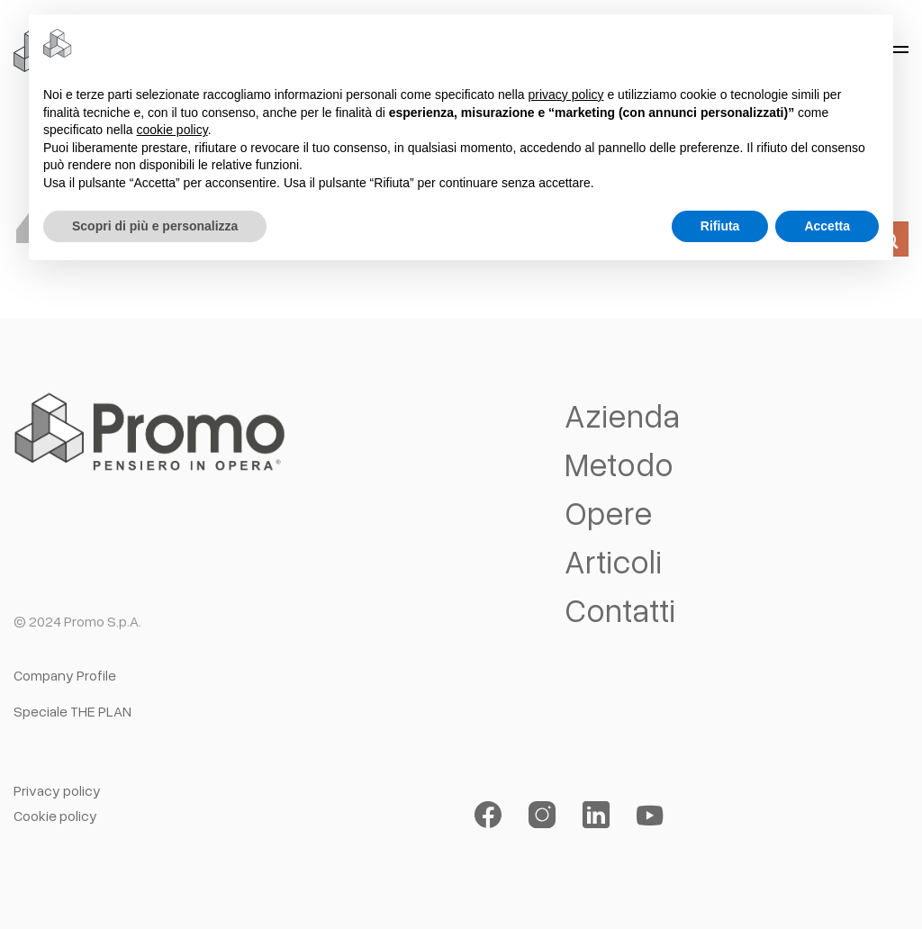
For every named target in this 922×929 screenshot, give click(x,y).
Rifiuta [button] (720, 226)
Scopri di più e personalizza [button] (155, 226)
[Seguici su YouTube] (650, 815)
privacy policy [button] (566, 94)
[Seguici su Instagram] (542, 815)
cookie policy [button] (172, 129)
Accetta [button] (827, 226)
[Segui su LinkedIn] (596, 815)
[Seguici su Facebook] (488, 815)
